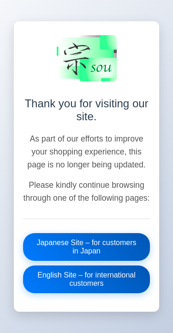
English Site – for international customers (86, 279)
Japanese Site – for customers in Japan (86, 247)
